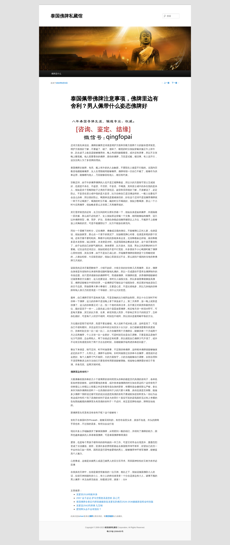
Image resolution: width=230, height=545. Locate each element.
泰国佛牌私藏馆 (66, 15)
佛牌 (91, 516)
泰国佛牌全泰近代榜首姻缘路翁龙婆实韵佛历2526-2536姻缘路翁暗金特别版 (114, 501)
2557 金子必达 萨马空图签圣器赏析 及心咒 (98, 498)
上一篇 (165, 83)
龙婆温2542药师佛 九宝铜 (89, 505)
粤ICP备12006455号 (115, 531)
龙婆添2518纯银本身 (86, 494)
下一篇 (175, 83)
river (82, 516)
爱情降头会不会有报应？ (88, 509)
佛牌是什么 (56, 74)
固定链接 (109, 516)
